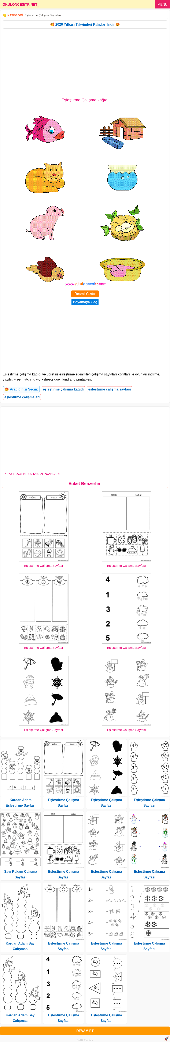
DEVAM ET (84, 1031)
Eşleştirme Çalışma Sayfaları (43, 15)
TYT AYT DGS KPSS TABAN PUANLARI (31, 473)
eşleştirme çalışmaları (22, 397)
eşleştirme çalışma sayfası (109, 389)
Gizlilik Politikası (85, 1040)
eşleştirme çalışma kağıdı (63, 389)
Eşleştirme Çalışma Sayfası (43, 565)
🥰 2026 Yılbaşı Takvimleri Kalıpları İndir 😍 (85, 24)
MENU (162, 4)
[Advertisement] (85, 62)
